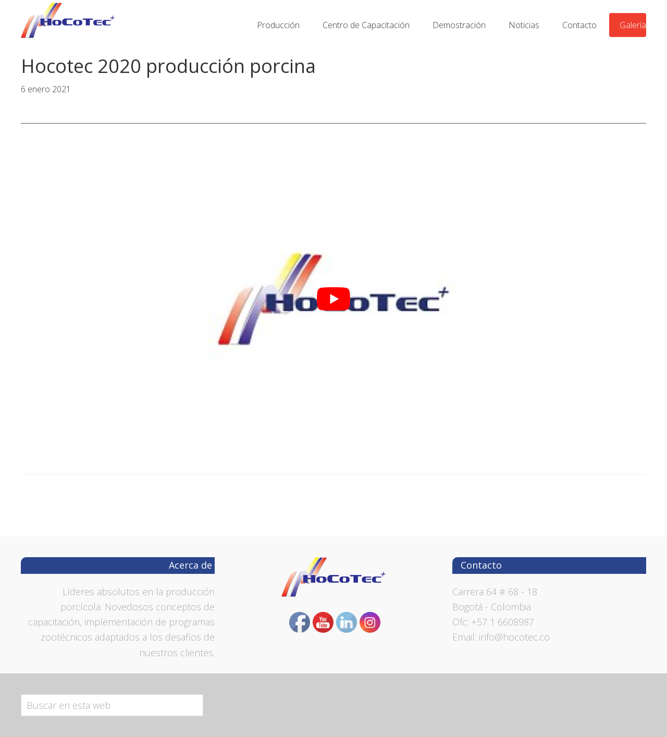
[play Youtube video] (333, 299)
